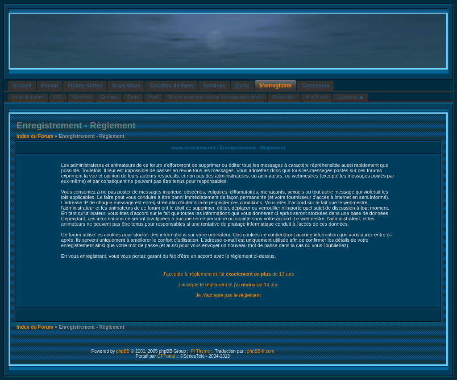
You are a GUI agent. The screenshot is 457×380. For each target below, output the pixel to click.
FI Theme (200, 351)
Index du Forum (35, 136)
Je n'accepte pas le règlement (228, 295)
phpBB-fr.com (260, 351)
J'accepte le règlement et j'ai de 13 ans (228, 284)
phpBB (122, 351)
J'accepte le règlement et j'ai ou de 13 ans (228, 274)
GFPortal (166, 356)
